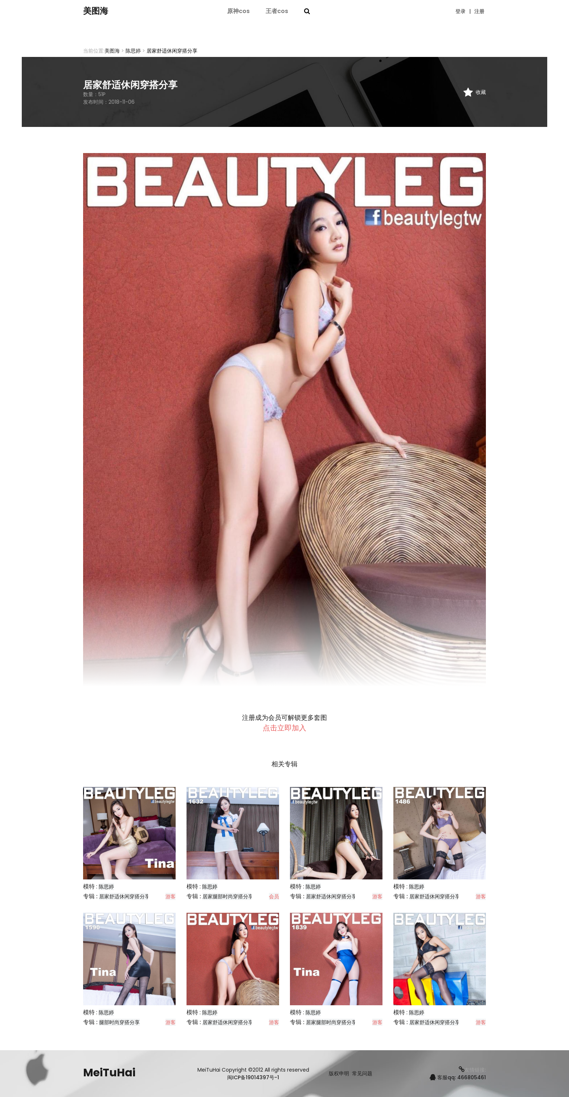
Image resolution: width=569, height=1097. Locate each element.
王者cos (277, 12)
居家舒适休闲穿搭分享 (124, 896)
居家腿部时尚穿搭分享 (227, 896)
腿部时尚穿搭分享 (119, 1022)
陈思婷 (133, 50)
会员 (274, 896)
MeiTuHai (109, 1072)
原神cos (238, 12)
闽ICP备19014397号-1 (253, 1077)
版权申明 (339, 1073)
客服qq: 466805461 (458, 1077)
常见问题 (362, 1073)
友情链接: (472, 1069)
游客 (170, 896)
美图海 (99, 12)
